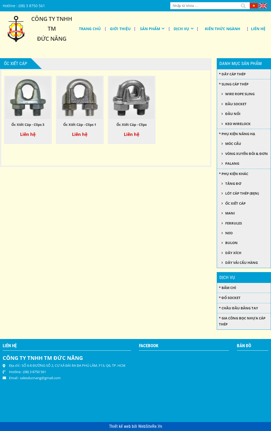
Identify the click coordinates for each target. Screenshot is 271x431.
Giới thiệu (120, 28)
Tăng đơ (233, 183)
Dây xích (233, 252)
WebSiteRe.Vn (150, 426)
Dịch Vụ (181, 28)
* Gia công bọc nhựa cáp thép (242, 321)
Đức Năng (51, 38)
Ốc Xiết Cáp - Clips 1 (79, 124)
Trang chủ (90, 28)
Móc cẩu (233, 143)
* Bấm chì (227, 287)
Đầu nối (232, 113)
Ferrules (233, 223)
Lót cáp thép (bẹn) (242, 193)
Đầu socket (236, 104)
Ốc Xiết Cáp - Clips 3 (27, 124)
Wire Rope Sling (240, 93)
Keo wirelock (238, 123)
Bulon (231, 242)
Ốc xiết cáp (235, 203)
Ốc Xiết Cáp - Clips (131, 124)
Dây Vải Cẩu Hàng (241, 262)
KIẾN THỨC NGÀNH (222, 28)
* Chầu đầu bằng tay (238, 308)
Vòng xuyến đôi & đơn (246, 153)
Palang (232, 163)
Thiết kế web (120, 426)
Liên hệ (258, 28)
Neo (229, 233)
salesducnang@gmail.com (40, 377)
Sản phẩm (150, 28)
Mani (230, 213)
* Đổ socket (230, 297)
